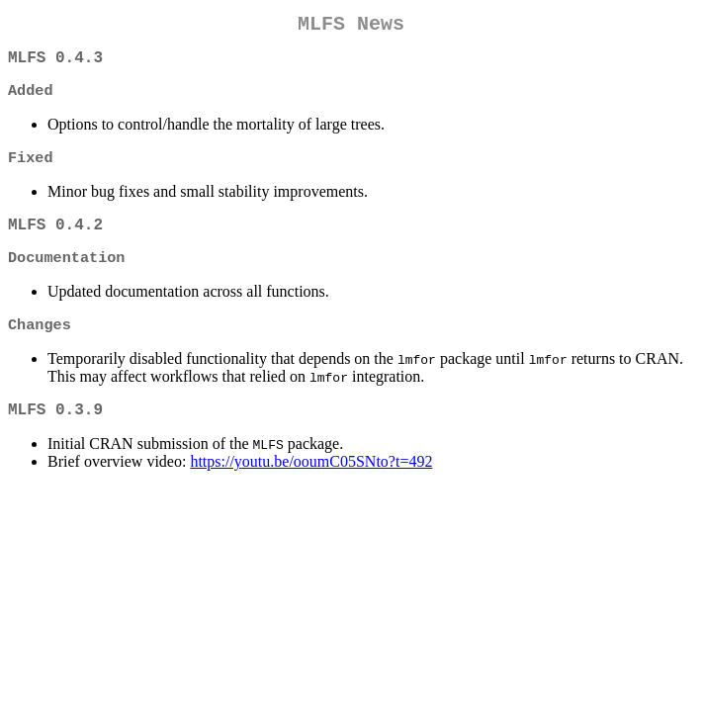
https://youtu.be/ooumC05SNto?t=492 (311, 485)
